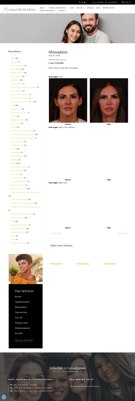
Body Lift (14, 62)
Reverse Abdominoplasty (19, 94)
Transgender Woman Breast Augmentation (26, 207)
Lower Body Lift (16, 84)
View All (14, 55)
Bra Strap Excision (17, 65)
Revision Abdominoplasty (20, 98)
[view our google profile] (84, 2)
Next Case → (123, 233)
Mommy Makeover (17, 218)
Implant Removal (17, 178)
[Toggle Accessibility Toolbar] (4, 397)
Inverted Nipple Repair (19, 181)
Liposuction (15, 80)
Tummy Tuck (21, 322)
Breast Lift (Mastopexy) (19, 199)
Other (13, 236)
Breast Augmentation (18, 189)
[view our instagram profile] (82, 2)
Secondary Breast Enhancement (22, 203)
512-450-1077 (111, 2)
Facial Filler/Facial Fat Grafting (21, 131)
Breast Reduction (17, 171)
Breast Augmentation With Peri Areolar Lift (26, 192)
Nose (13, 221)
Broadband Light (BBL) (19, 113)
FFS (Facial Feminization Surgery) (23, 138)
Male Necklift (15, 152)
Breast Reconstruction (19, 167)
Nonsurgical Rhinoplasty (19, 225)
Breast (13, 163)
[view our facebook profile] (79, 2)
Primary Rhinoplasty (18, 228)
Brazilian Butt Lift (17, 73)
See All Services (24, 340)
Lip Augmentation (17, 145)
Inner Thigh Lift (16, 76)
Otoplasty (14, 160)
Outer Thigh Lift (16, 91)
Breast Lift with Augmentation (21, 214)
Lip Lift (13, 149)
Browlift (14, 116)
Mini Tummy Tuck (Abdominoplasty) (23, 87)
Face (12, 105)
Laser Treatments (17, 142)
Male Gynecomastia (18, 185)
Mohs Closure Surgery (19, 243)
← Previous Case (55, 233)
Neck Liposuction (17, 156)
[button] (45, 8)
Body (12, 58)
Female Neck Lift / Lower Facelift (22, 134)
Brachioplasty (16, 69)
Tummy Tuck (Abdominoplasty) (22, 102)
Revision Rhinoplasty (18, 232)
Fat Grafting (15, 174)
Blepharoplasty (16, 109)
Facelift (13, 127)
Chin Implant (15, 123)
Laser (13, 239)
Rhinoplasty (21, 307)
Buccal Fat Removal (18, 120)
